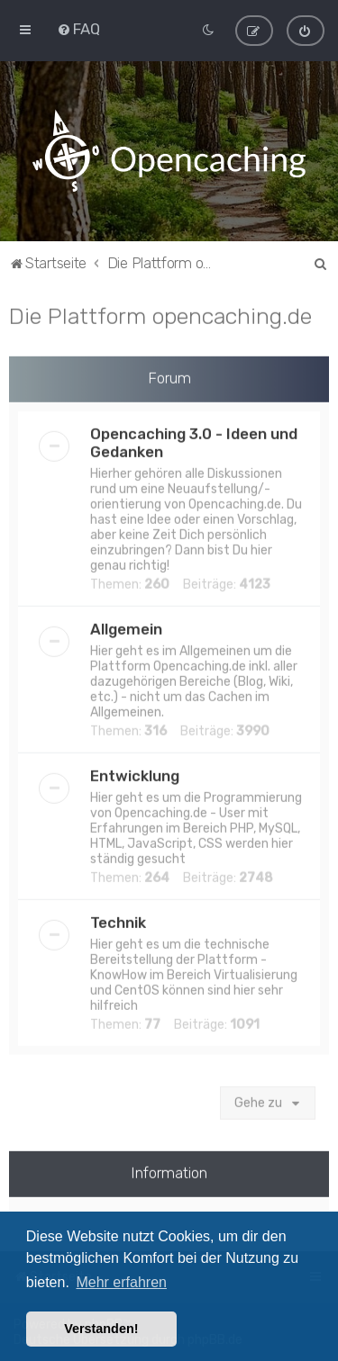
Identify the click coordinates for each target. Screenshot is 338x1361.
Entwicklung (134, 774)
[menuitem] (78, 28)
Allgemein (126, 627)
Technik (118, 921)
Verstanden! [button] (101, 1328)
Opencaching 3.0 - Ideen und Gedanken (193, 441)
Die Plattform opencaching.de (160, 314)
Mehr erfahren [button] (121, 1282)
